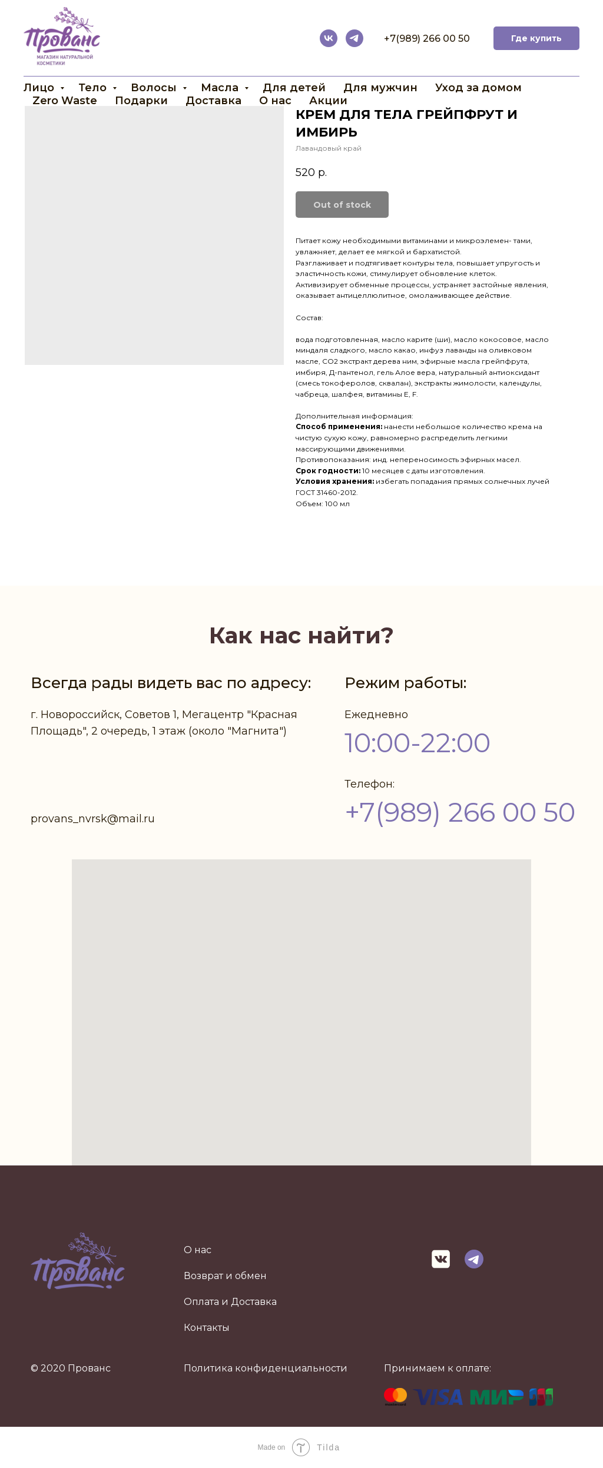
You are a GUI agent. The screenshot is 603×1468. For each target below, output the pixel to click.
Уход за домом (478, 87)
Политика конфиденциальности (265, 1368)
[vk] (328, 38)
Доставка (213, 100)
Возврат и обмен (225, 1275)
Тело (94, 87)
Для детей (294, 87)
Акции (328, 100)
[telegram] (354, 38)
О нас (275, 100)
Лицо (40, 87)
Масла (221, 87)
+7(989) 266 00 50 (427, 38)
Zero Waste (64, 100)
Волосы (155, 87)
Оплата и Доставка (230, 1301)
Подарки (141, 100)
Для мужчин (380, 87)
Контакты (207, 1327)
